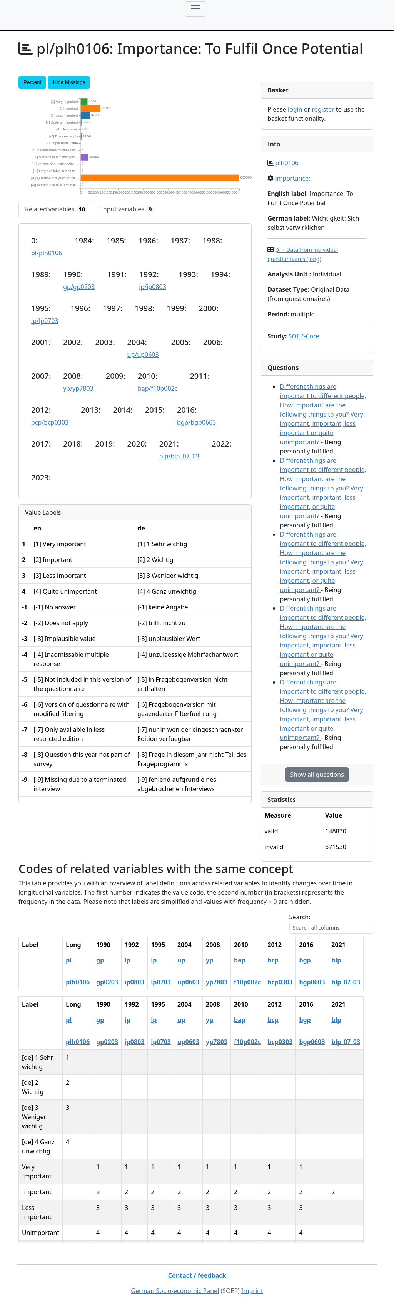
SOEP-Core (303, 336)
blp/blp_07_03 (179, 456)
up (191, 960)
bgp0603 (321, 982)
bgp (314, 960)
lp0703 (170, 982)
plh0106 (287, 163)
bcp (282, 960)
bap (249, 960)
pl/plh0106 (46, 253)
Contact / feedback (197, 1275)
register (323, 109)
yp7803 (226, 982)
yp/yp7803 (78, 388)
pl (78, 960)
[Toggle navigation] (195, 9)
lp (163, 960)
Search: (300, 917)
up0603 (198, 982)
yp (219, 960)
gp (110, 960)
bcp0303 (289, 982)
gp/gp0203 (79, 287)
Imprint (252, 1291)
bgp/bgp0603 (196, 422)
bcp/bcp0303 (49, 422)
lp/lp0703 (44, 320)
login (295, 109)
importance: (293, 178)
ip (137, 960)
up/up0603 (143, 354)
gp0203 (117, 982)
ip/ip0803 (152, 287)
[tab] (56, 209)
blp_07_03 (355, 982)
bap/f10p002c (157, 388)
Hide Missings (69, 82)
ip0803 (144, 982)
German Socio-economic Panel (175, 1291)
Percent (32, 82)
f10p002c (257, 982)
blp (346, 960)
